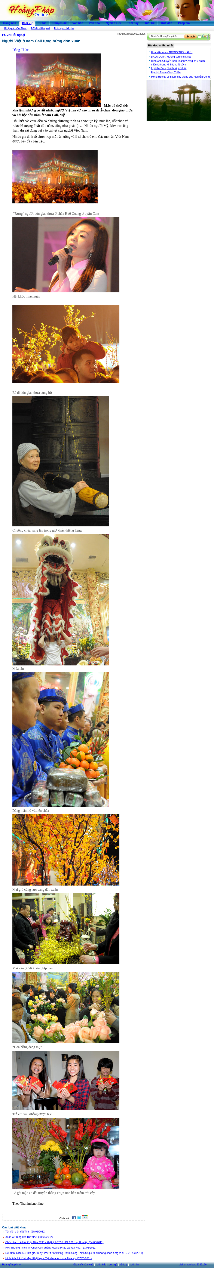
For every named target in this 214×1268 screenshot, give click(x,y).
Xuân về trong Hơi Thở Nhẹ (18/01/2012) (29, 1236)
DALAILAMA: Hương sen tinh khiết (171, 56)
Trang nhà (9, 23)
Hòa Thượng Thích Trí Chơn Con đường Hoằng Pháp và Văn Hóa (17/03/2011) (50, 1247)
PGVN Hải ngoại (40, 28)
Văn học (77, 23)
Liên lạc (135, 1264)
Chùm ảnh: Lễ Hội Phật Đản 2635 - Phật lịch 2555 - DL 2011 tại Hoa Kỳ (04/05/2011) (54, 1242)
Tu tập (42, 23)
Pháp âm (184, 23)
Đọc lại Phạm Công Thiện (166, 72)
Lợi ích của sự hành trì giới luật (168, 68)
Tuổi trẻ (150, 23)
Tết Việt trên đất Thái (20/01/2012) (25, 1231)
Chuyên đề (59, 23)
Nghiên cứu (113, 23)
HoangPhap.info (11, 1264)
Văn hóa (94, 23)
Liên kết (101, 1264)
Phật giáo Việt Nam (15, 28)
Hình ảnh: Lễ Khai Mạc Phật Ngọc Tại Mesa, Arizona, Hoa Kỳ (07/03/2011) (48, 1258)
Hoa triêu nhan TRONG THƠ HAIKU (171, 52)
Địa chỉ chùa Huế (83, 1264)
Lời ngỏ (113, 1264)
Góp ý (123, 1264)
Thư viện (166, 23)
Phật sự (27, 23)
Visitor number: (193, 1264)
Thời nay (133, 23)
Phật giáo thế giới (64, 28)
